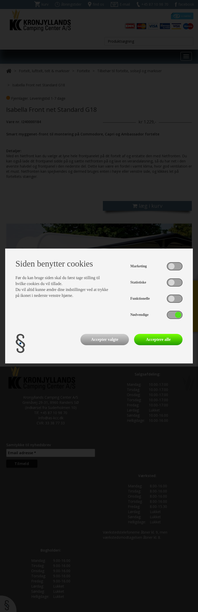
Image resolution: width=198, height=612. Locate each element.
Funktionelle (140, 298)
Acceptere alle (158, 339)
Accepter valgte (104, 339)
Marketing (138, 266)
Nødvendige (139, 315)
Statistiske (138, 282)
